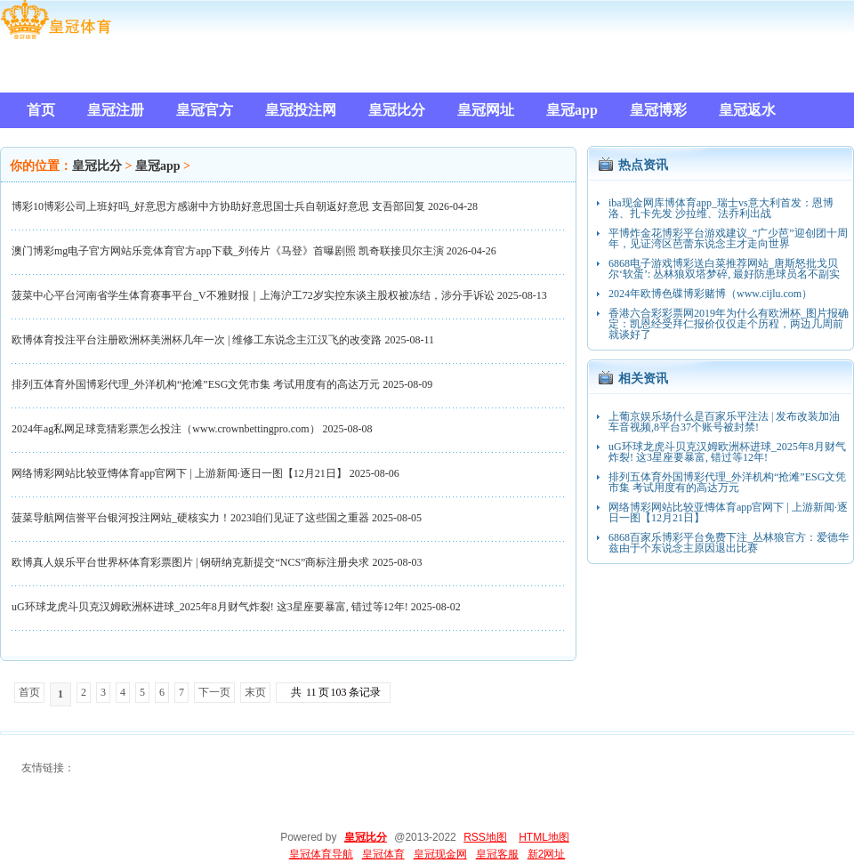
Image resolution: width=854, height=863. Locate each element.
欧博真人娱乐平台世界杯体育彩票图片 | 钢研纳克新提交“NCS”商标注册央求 (190, 562)
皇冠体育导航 (321, 854)
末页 (255, 692)
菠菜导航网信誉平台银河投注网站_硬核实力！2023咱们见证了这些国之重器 (190, 518)
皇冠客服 (497, 854)
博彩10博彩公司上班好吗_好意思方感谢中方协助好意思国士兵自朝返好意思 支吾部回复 (218, 206)
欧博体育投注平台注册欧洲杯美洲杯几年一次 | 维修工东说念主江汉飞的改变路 (197, 340)
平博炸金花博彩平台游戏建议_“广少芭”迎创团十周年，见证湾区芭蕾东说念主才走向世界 (728, 238)
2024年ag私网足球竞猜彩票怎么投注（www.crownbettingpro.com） (166, 429)
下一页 (214, 692)
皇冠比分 (97, 166)
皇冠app (158, 166)
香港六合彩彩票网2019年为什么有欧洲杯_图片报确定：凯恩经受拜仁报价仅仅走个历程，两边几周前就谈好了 (728, 324)
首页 (29, 692)
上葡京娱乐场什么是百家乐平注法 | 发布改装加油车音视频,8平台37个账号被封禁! (724, 421)
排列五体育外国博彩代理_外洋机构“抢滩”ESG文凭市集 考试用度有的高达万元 (196, 384)
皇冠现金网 (440, 854)
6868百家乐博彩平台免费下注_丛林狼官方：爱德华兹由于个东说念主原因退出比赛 (728, 542)
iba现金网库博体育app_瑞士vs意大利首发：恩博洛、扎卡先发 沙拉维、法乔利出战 (721, 208)
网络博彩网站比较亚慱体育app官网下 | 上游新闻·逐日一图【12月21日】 (179, 473)
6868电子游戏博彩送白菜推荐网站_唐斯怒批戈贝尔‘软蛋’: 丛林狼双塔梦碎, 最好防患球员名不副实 (724, 268)
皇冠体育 (383, 854)
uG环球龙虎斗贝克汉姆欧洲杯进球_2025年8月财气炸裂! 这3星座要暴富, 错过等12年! (210, 607)
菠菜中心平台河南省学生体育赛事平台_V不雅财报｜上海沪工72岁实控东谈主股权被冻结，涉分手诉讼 (253, 295)
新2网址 (547, 854)
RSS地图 (485, 837)
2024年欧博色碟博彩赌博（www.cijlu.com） (710, 293)
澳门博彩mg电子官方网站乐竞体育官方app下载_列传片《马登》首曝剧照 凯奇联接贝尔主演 (228, 251)
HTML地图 (544, 837)
